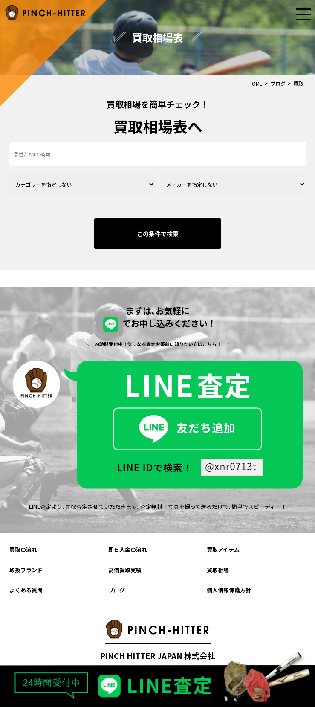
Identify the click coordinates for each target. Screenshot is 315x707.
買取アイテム (223, 549)
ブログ (116, 590)
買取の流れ (23, 549)
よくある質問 (26, 590)
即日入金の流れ (127, 549)
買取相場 (218, 570)
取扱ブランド (26, 570)
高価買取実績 (125, 570)
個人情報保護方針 (229, 590)
